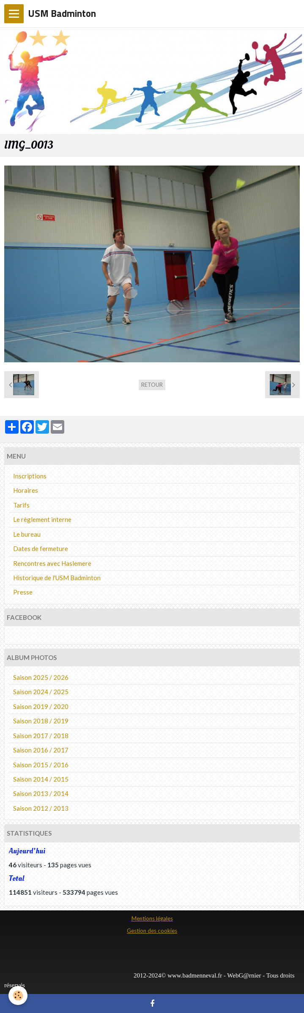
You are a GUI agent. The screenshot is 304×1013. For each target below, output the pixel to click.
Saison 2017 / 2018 (40, 735)
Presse (23, 592)
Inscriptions (30, 476)
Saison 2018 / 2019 (40, 721)
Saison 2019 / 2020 (40, 706)
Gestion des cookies (152, 930)
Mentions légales (152, 918)
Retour (152, 384)
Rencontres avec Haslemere (52, 563)
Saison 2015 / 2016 (40, 765)
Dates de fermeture (40, 548)
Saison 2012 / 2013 (40, 808)
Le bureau (27, 534)
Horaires (25, 490)
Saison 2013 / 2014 (40, 793)
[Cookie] (17, 995)
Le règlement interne (42, 519)
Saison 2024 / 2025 (40, 691)
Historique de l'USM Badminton (57, 577)
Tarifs (21, 505)
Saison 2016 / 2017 (40, 750)
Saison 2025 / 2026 (40, 677)
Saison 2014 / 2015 (40, 779)
